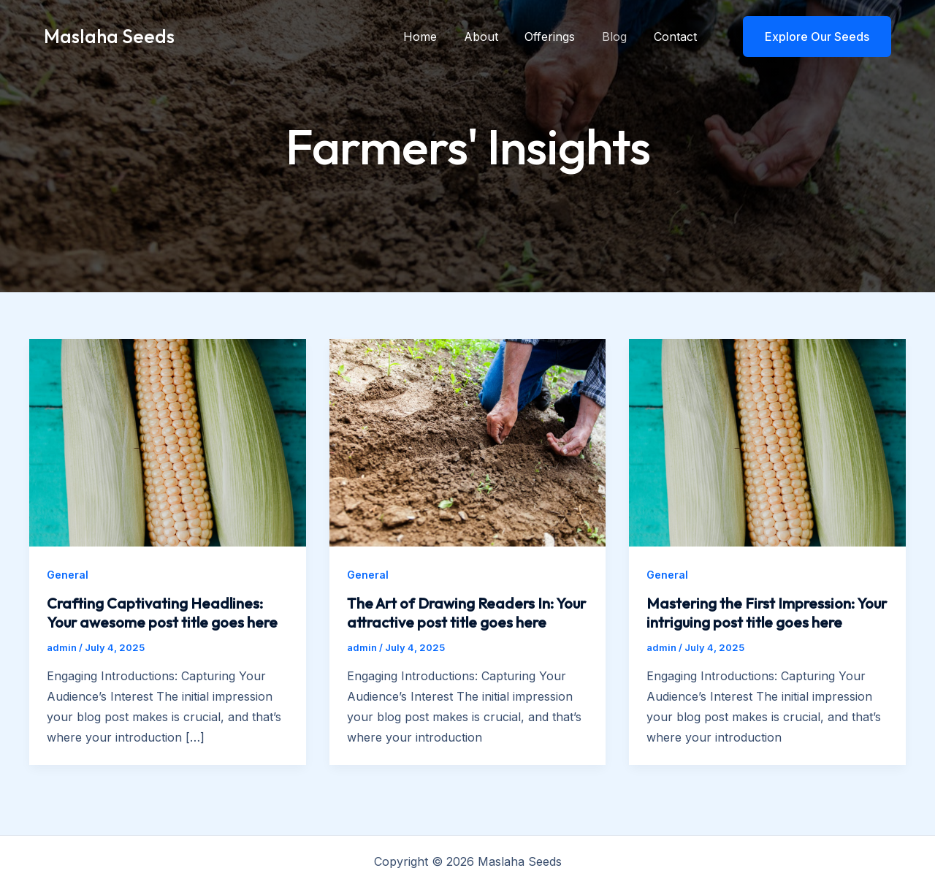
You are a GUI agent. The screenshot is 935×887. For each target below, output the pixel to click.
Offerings (558, 36)
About (493, 36)
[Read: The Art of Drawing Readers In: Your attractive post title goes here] (467, 441)
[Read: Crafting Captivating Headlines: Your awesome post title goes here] (167, 441)
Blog (619, 36)
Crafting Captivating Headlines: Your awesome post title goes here (162, 612)
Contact (676, 36)
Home (435, 36)
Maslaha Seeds (109, 36)
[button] (808, 36)
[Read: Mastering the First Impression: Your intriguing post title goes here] (767, 441)
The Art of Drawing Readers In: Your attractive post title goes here (466, 612)
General (67, 574)
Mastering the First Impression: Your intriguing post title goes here (766, 612)
